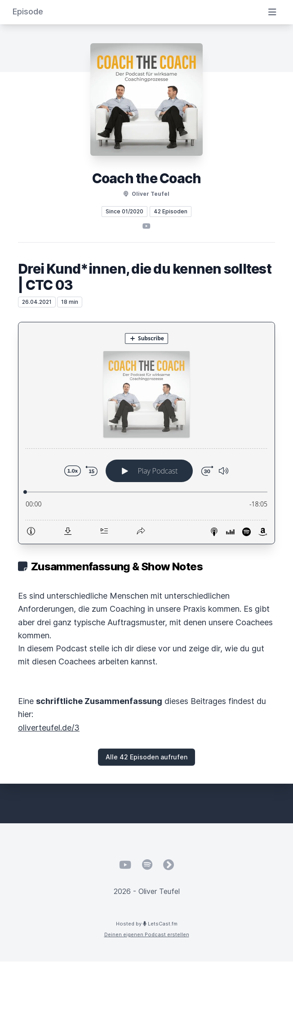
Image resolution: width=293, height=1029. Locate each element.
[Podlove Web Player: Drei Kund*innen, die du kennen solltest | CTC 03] (146, 433)
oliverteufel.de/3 (49, 727)
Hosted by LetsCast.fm (147, 924)
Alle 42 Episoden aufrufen (146, 757)
